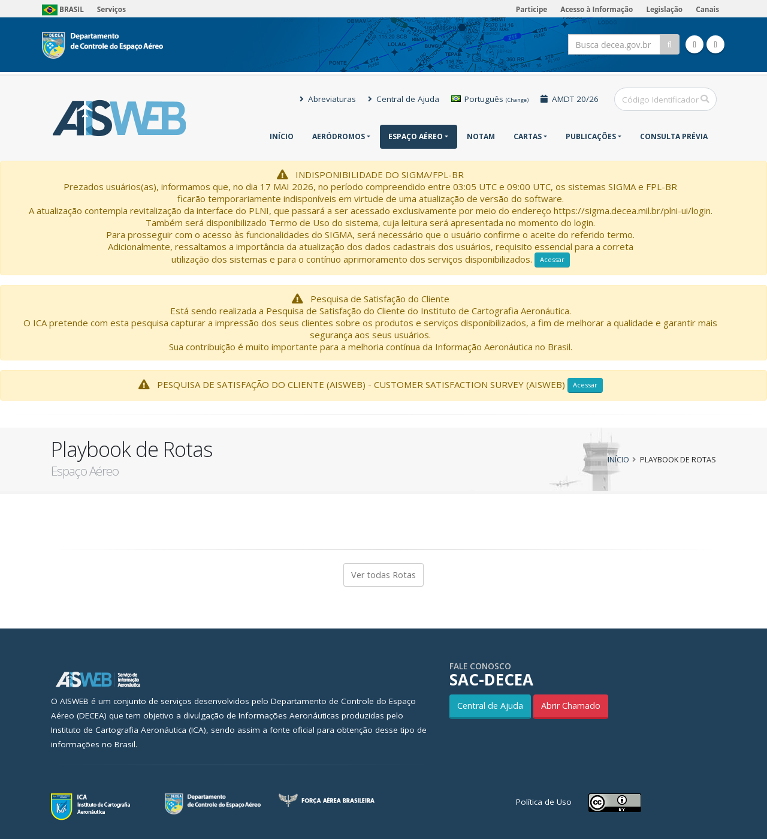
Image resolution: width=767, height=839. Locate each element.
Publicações (591, 136)
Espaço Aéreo (415, 136)
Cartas (528, 136)
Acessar (552, 259)
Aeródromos (338, 136)
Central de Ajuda (403, 99)
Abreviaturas (328, 99)
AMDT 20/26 (569, 99)
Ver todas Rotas (383, 575)
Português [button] (490, 99)
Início (282, 136)
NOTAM (481, 136)
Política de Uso (544, 801)
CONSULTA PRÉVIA (674, 136)
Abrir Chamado (570, 705)
